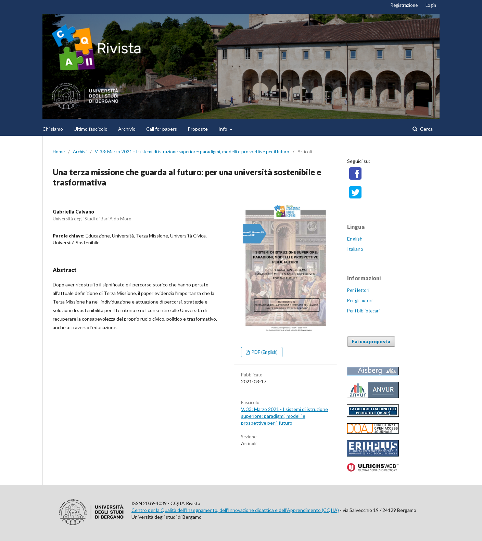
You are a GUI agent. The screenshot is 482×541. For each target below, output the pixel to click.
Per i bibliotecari (363, 310)
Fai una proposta (371, 341)
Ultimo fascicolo (90, 129)
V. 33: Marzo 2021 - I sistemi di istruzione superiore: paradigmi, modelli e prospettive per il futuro (192, 151)
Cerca (426, 129)
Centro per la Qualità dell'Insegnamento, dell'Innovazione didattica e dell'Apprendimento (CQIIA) (235, 510)
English (355, 239)
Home (59, 151)
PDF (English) (264, 352)
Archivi (80, 151)
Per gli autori (359, 300)
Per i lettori (358, 290)
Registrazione (404, 5)
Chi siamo (52, 129)
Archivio (127, 129)
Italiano (355, 249)
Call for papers (161, 129)
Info (223, 129)
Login (431, 5)
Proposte (198, 129)
